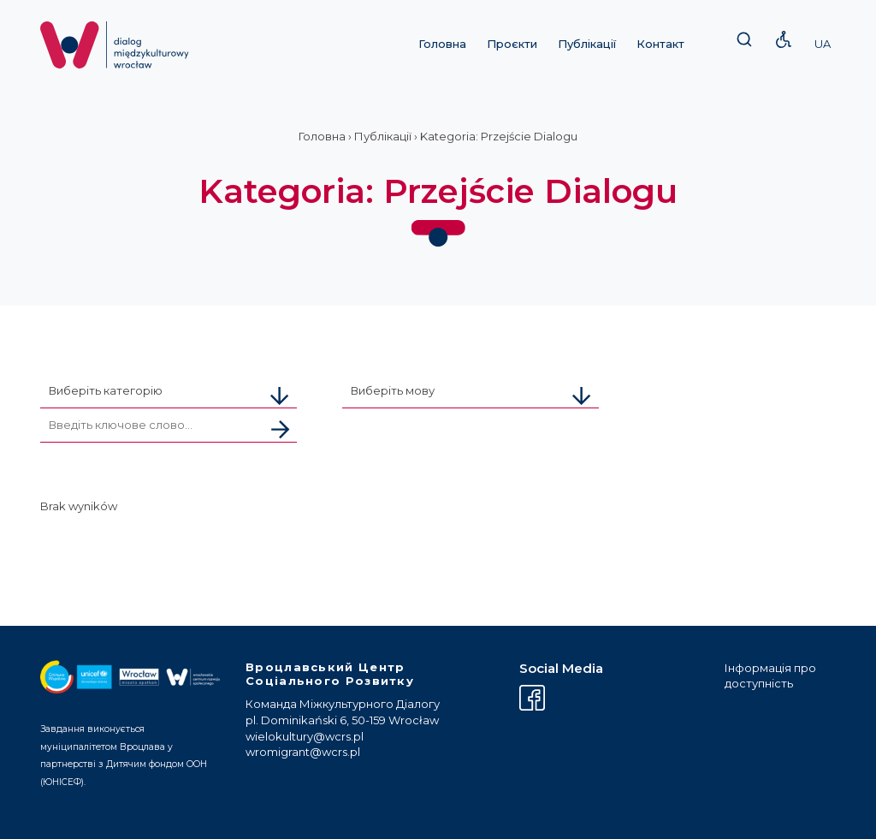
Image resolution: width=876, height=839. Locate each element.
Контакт (660, 44)
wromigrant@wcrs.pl (303, 752)
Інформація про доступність (770, 676)
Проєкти (512, 44)
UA (822, 44)
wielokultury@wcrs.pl (305, 736)
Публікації (587, 44)
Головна (442, 44)
